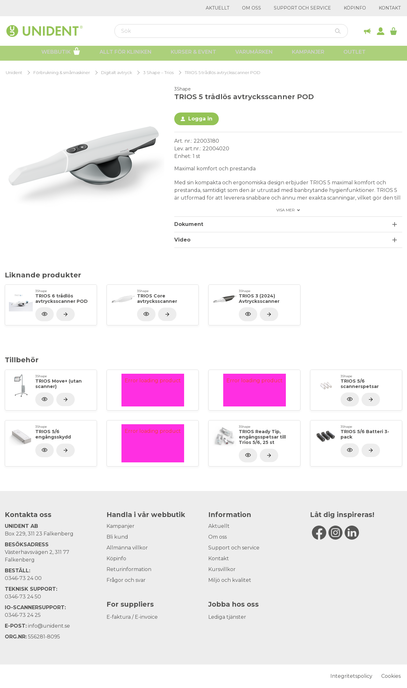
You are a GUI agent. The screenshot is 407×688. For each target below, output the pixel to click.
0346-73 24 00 (23, 578)
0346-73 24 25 (23, 615)
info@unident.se (49, 626)
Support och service (302, 8)
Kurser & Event (193, 54)
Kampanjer (308, 54)
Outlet (354, 54)
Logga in (200, 119)
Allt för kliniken (126, 54)
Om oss (251, 8)
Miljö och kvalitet (229, 580)
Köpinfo (355, 8)
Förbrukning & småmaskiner (61, 73)
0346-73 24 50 (23, 597)
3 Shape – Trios (158, 73)
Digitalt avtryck (116, 73)
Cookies (391, 676)
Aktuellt (217, 8)
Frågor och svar (126, 580)
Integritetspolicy (351, 676)
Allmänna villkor (127, 548)
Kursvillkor (222, 569)
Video (182, 240)
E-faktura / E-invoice (132, 617)
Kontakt (390, 8)
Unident (14, 73)
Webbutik (60, 53)
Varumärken (254, 54)
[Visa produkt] (65, 314)
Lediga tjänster (227, 617)
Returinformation (129, 569)
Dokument (188, 224)
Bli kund (117, 537)
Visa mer (285, 210)
